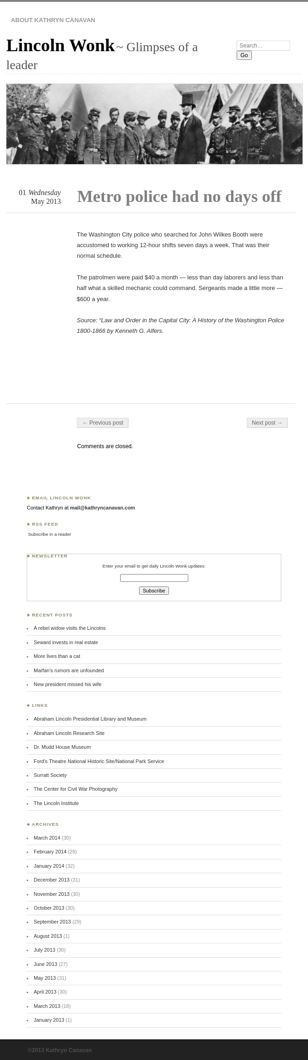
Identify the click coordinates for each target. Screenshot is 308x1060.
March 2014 (47, 838)
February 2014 (50, 851)
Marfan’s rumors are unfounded (69, 670)
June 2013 (45, 964)
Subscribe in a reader (49, 534)
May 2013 (45, 978)
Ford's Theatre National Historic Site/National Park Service (99, 761)
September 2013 (52, 921)
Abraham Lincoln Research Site (69, 733)
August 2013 (48, 936)
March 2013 (47, 1006)
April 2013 (45, 992)
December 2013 (52, 879)
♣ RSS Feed (42, 524)
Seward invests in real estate (66, 642)
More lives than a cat (57, 656)
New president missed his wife (67, 684)
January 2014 (49, 866)
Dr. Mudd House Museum (62, 747)
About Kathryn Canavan (53, 20)
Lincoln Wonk (60, 45)
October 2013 (49, 908)
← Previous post (102, 423)
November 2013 (52, 894)
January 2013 (49, 1020)
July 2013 (44, 950)
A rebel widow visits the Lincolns (69, 628)
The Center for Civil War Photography (75, 789)
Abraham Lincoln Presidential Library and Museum (90, 719)
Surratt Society (50, 775)
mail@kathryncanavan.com (102, 507)
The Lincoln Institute (56, 803)
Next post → (267, 423)
